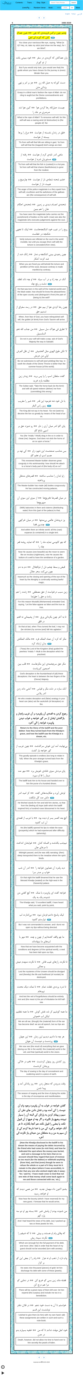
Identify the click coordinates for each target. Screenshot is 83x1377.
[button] (20, 2)
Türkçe (73, 14)
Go (72, 7)
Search (73, 2)
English (67, 14)
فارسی (79, 14)
